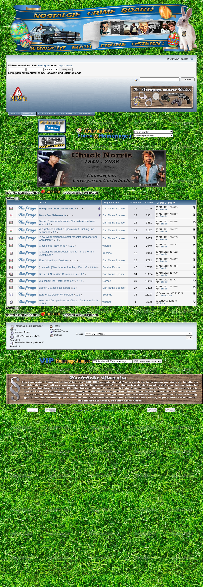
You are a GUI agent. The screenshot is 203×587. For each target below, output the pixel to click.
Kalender (59, 114)
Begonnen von (111, 202)
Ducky (162, 303)
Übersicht (28, 114)
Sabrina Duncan (112, 267)
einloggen (44, 65)
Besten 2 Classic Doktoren (54, 287)
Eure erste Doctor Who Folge (56, 294)
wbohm (107, 245)
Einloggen (71, 114)
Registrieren (86, 114)
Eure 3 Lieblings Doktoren (54, 260)
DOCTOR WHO (73, 193)
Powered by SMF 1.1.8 (85, 411)
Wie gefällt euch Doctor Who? (57, 208)
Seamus (107, 294)
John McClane (166, 296)
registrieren (65, 65)
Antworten (135, 202)
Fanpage (15, 114)
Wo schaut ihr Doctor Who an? (57, 280)
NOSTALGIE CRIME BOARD (22, 193)
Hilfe (40, 114)
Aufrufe (149, 202)
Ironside (107, 252)
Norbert (107, 280)
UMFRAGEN (91, 193)
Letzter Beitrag (166, 202)
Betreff (43, 202)
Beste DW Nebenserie (52, 215)
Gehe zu (79, 334)
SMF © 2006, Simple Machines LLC (112, 411)
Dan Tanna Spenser (114, 208)
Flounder (163, 209)
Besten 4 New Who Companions (58, 274)
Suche (48, 114)
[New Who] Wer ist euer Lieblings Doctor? (63, 267)
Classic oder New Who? (53, 245)
